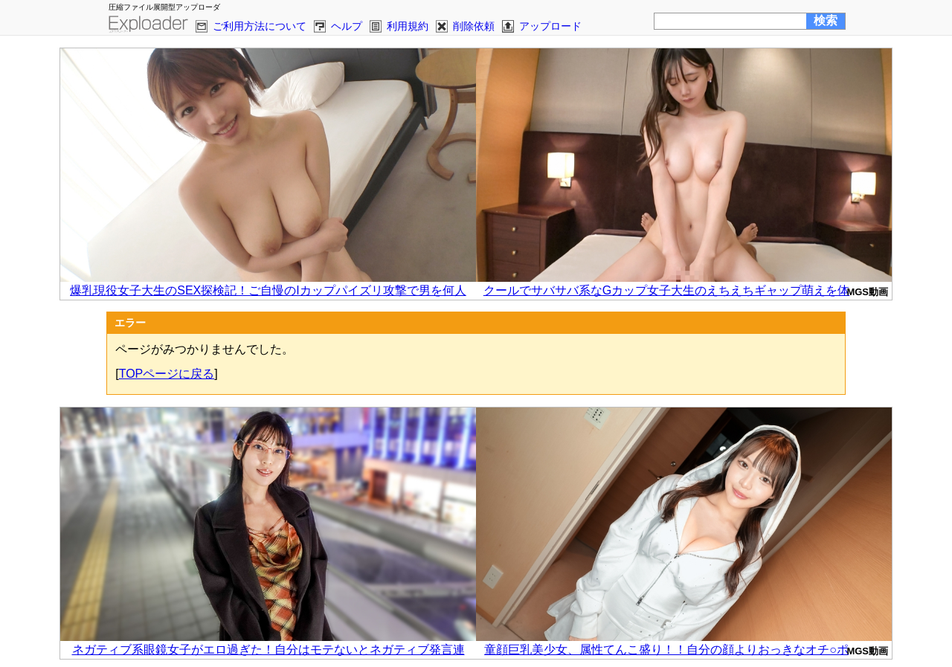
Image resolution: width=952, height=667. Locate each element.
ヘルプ (346, 26)
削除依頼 (474, 26)
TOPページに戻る (167, 373)
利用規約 (407, 26)
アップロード (550, 26)
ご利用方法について (259, 26)
